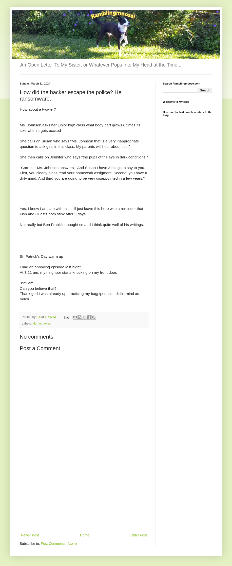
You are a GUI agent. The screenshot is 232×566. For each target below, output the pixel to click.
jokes (47, 323)
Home (84, 535)
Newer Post (30, 535)
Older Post (139, 535)
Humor (37, 323)
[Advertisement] (84, 495)
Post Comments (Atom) (59, 544)
